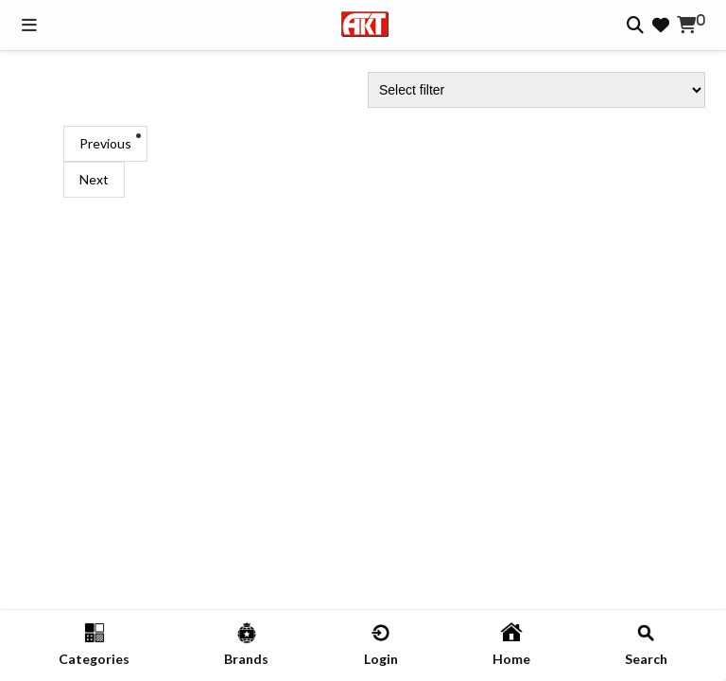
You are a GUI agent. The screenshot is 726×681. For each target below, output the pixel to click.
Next (94, 179)
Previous (105, 143)
